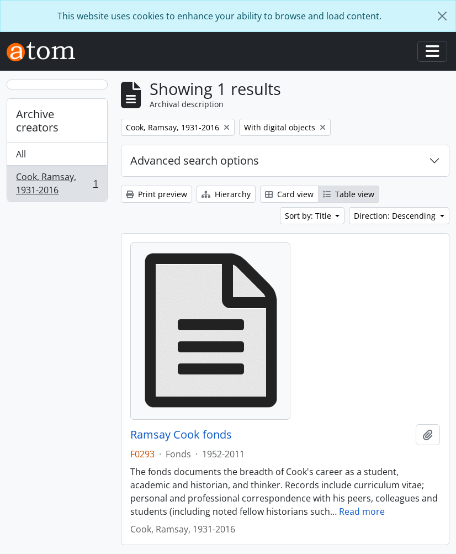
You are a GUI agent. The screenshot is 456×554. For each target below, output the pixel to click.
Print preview (156, 194)
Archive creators (37, 121)
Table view (348, 194)
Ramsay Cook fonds (181, 434)
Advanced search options (194, 160)
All (21, 154)
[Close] (442, 16)
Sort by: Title (309, 215)
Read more (362, 511)
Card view (289, 194)
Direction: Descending (396, 215)
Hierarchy (226, 194)
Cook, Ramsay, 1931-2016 (56, 183)
